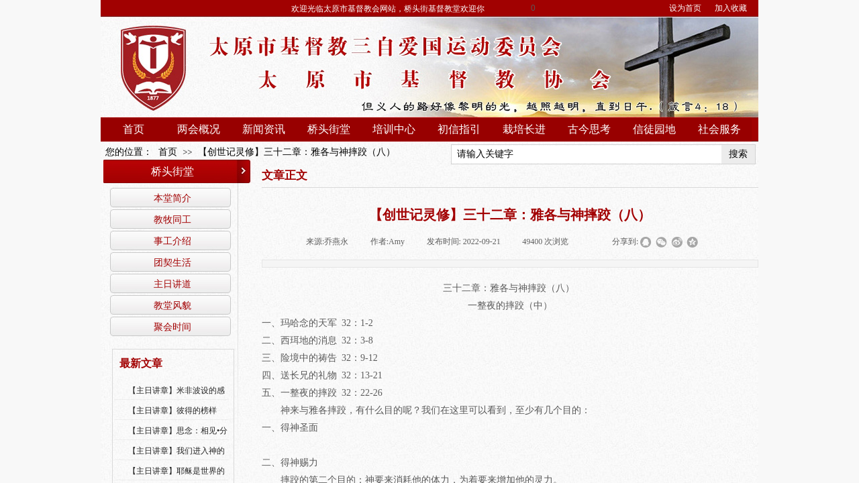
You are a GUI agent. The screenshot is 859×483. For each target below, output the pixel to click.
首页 (133, 129)
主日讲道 (172, 283)
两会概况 (198, 129)
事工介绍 (172, 240)
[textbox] (586, 154)
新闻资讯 (263, 129)
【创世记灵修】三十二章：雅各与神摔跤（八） (296, 152)
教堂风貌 (172, 305)
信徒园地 (654, 129)
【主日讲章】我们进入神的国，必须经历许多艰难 (176, 459)
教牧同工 (172, 219)
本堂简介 (172, 198)
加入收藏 (731, 8)
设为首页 (685, 8)
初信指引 (459, 129)
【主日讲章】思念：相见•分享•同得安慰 (178, 439)
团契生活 (172, 262)
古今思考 (589, 129)
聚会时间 (172, 326)
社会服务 (719, 129)
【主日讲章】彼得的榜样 (172, 410)
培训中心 (393, 129)
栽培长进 (524, 129)
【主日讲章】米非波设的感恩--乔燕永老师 (176, 399)
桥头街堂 (328, 129)
